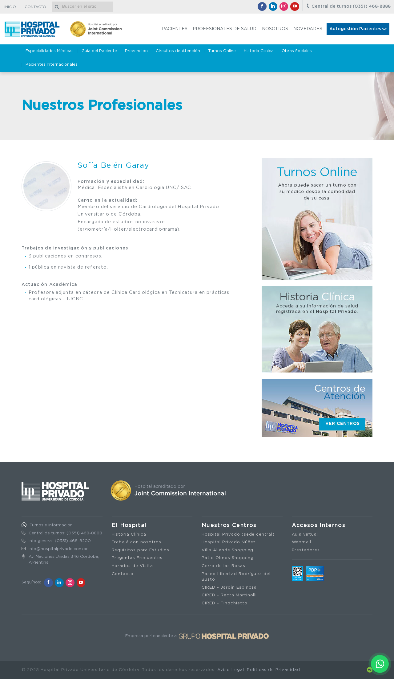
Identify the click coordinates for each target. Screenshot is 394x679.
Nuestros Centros (229, 525)
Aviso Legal (230, 670)
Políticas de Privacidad (273, 670)
